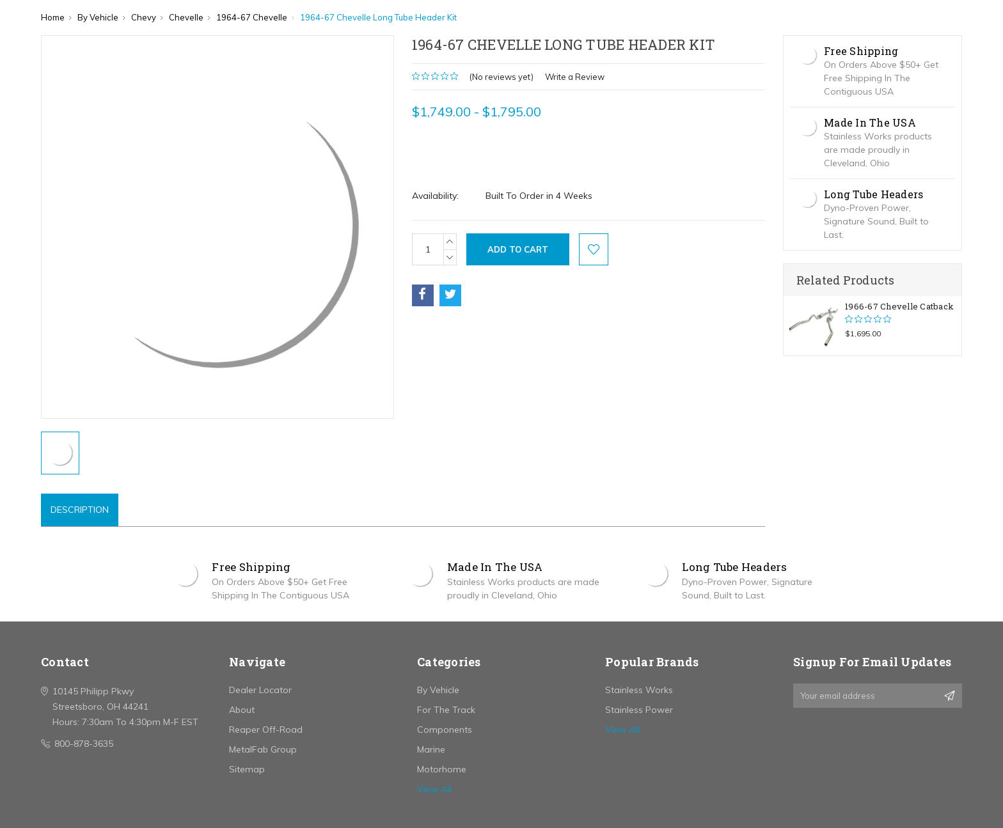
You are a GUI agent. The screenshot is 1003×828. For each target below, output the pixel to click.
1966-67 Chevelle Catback (899, 306)
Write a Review (574, 77)
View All (434, 789)
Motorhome (441, 769)
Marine (431, 749)
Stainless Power (639, 709)
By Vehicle (438, 690)
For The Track (446, 709)
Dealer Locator (260, 690)
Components (444, 729)
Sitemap (247, 769)
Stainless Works (639, 690)
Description (80, 509)
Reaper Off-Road (266, 729)
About (242, 709)
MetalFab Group (263, 749)
